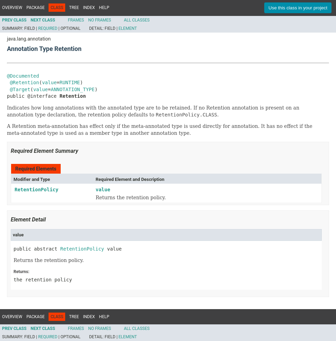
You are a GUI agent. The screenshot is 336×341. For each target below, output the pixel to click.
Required (48, 28)
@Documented (23, 76)
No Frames (99, 20)
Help (104, 7)
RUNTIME (70, 82)
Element (128, 28)
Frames (76, 20)
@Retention (24, 82)
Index (89, 7)
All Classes (136, 20)
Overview (12, 7)
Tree (74, 7)
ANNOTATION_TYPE (72, 89)
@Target (20, 89)
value (49, 82)
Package (35, 7)
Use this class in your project (297, 7)
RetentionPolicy (36, 189)
